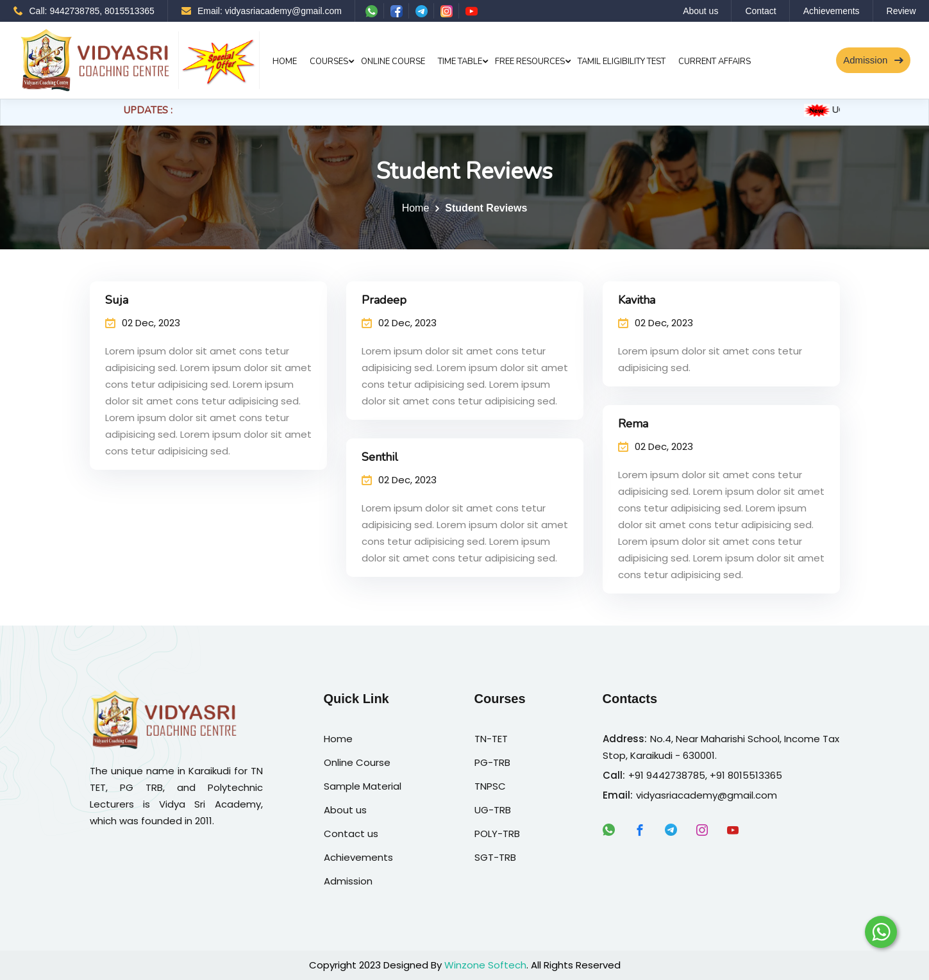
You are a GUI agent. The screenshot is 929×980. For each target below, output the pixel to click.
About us (700, 11)
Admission (873, 59)
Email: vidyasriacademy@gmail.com (261, 11)
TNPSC (490, 786)
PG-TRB (492, 762)
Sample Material (362, 786)
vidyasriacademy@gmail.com (706, 795)
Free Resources (530, 61)
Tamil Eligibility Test (621, 61)
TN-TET (491, 738)
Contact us (351, 833)
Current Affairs (714, 61)
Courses (329, 61)
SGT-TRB (495, 857)
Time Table (460, 61)
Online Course (393, 61)
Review (901, 11)
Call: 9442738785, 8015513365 (84, 11)
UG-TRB (492, 810)
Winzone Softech (485, 965)
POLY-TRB (497, 833)
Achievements (831, 11)
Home (284, 61)
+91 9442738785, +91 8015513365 (705, 775)
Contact (760, 11)
